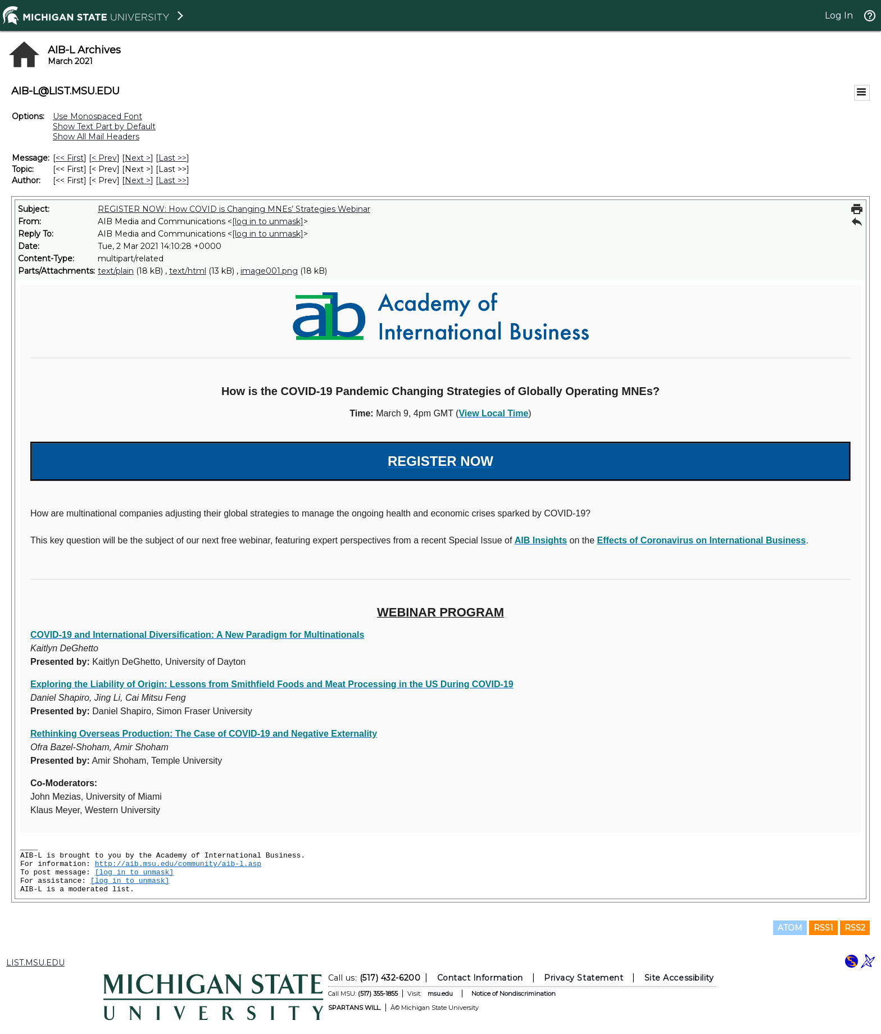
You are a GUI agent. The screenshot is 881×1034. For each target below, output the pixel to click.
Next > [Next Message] (138, 158)
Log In (839, 15)
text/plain (116, 271)
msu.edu (440, 993)
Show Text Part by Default (104, 126)
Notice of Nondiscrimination (513, 993)
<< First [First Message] (70, 158)
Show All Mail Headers (96, 136)
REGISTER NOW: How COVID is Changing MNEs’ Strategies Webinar (234, 209)
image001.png (269, 271)
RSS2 (854, 928)
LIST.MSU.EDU (35, 963)
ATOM (790, 928)
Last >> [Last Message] (172, 158)
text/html (187, 271)
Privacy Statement (583, 978)
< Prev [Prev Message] (104, 158)
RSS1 (823, 928)
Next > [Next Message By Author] (138, 180)
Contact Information (480, 978)
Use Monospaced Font (97, 116)
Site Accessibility (679, 978)
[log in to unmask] (267, 221)
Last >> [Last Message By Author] (172, 180)
